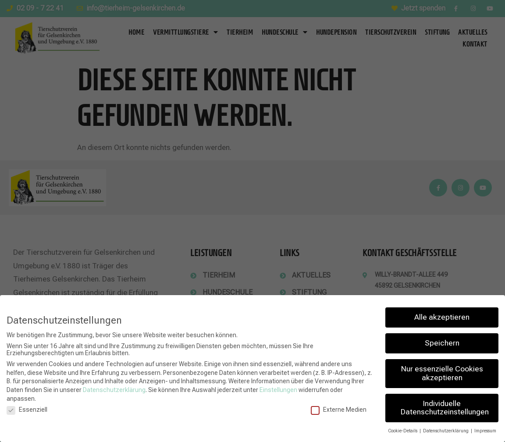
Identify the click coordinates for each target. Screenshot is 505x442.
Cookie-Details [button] (403, 431)
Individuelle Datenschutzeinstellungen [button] (445, 408)
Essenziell (27, 409)
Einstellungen (278, 389)
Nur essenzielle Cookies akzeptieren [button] (442, 373)
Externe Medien (338, 409)
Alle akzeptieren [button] (441, 317)
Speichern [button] (442, 343)
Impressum (485, 431)
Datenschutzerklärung (114, 389)
